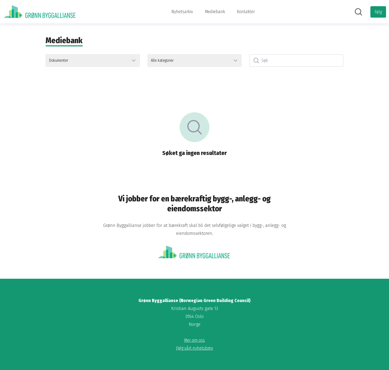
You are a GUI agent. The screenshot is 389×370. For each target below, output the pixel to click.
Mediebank (215, 11)
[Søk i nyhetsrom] (358, 12)
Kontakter (246, 11)
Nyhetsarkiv (182, 11)
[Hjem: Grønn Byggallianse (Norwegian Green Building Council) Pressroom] (40, 12)
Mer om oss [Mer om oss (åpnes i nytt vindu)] (194, 340)
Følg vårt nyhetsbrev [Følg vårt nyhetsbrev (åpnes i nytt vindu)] (194, 348)
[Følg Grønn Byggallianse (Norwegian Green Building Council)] (378, 12)
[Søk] (296, 60)
